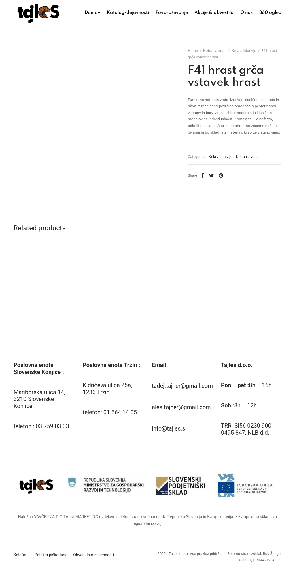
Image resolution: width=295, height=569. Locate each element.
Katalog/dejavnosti (128, 12)
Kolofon (21, 555)
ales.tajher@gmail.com (181, 407)
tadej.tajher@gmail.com (182, 385)
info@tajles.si (169, 428)
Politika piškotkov (50, 555)
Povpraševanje (172, 12)
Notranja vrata (215, 50)
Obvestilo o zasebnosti (93, 555)
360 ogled (270, 12)
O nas (246, 12)
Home (193, 50)
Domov (92, 12)
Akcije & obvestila (214, 12)
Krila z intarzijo (244, 50)
